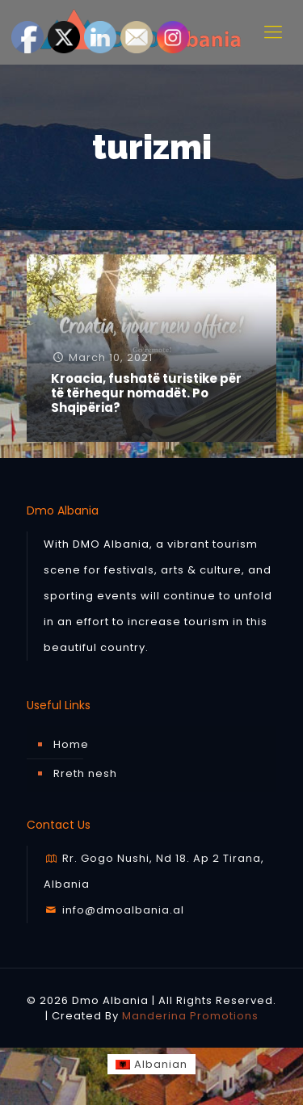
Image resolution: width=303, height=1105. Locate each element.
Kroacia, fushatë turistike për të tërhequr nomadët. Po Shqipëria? (146, 393)
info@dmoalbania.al (114, 910)
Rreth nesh (85, 773)
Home (71, 744)
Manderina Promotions (190, 1015)
